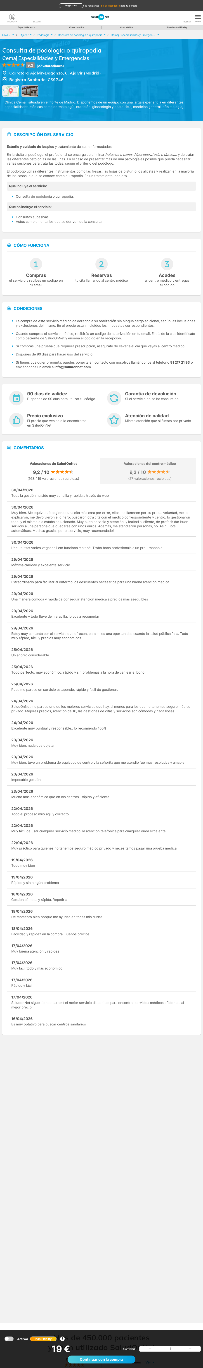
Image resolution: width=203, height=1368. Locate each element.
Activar (37, 1339)
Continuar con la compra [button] (101, 1359)
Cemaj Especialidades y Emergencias (45, 58)
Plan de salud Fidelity (177, 27)
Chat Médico (126, 27)
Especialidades (26, 27)
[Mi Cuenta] (12, 17)
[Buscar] (187, 17)
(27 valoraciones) (50, 66)
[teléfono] (37, 17)
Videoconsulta (76, 27)
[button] (150, 1349)
